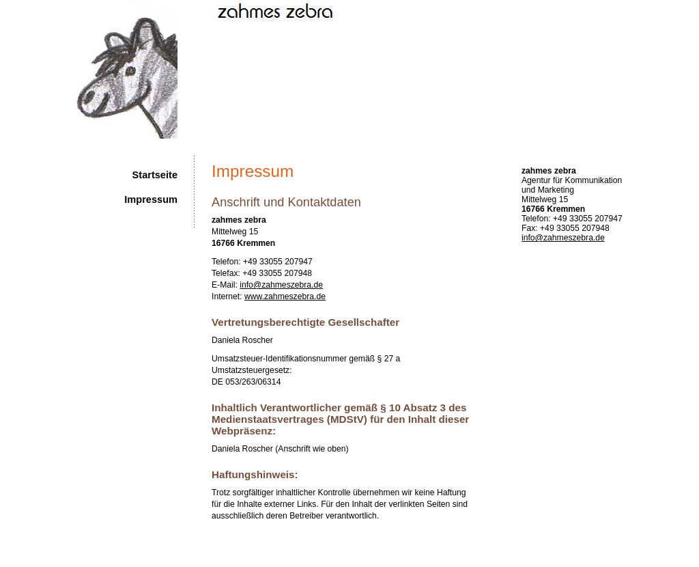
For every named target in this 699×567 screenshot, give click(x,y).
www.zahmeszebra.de (285, 296)
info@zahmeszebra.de (563, 238)
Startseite (154, 174)
